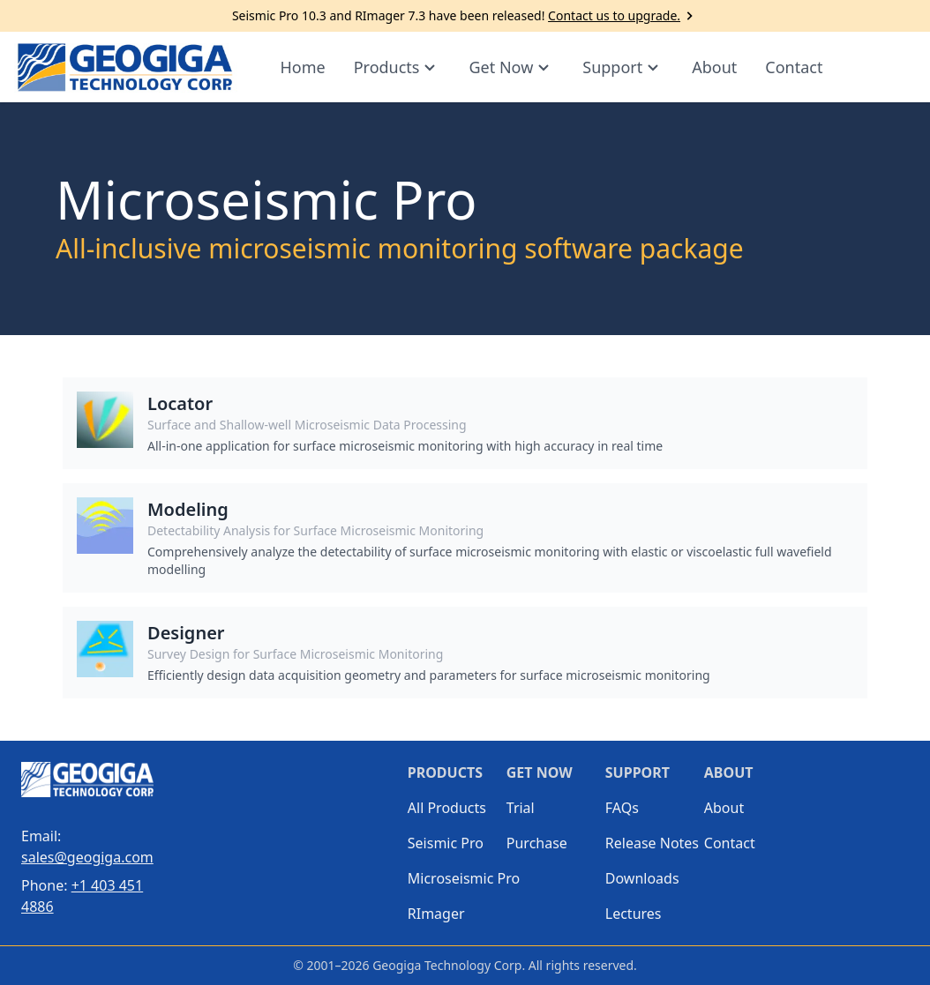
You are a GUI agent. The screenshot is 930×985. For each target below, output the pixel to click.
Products (397, 67)
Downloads (642, 878)
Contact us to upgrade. (623, 16)
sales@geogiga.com (87, 857)
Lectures (633, 913)
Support (623, 67)
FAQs (622, 807)
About (714, 67)
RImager (436, 913)
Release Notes (652, 843)
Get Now (511, 67)
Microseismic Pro (457, 878)
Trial (520, 807)
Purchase (536, 843)
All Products (447, 807)
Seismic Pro (446, 843)
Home (302, 67)
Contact (793, 67)
